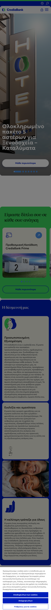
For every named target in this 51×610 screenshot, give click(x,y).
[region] (25, 588)
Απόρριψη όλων (25, 601)
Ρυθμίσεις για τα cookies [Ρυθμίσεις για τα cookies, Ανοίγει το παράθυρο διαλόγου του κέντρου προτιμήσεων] (25, 607)
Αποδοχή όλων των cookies (25, 595)
